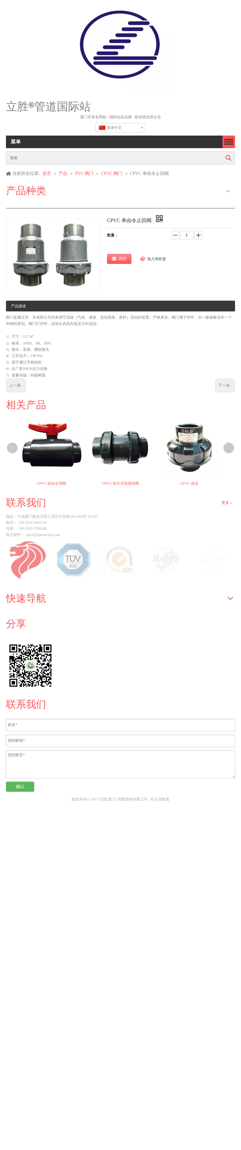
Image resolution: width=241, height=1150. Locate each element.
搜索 (228, 158)
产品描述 (18, 306)
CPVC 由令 (189, 483)
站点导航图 (160, 799)
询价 (122, 258)
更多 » (227, 503)
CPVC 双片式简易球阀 (120, 483)
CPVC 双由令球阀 (51, 483)
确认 (20, 786)
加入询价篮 (156, 259)
